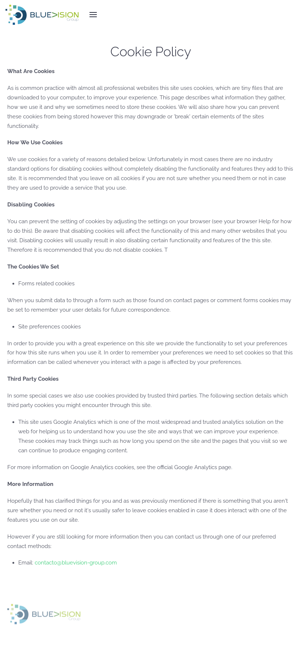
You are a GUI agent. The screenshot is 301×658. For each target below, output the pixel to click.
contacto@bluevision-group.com (76, 562)
